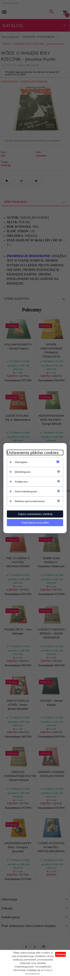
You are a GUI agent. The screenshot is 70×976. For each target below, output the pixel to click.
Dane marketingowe (26, 491)
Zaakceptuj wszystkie (35, 522)
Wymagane (21, 462)
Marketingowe (22, 471)
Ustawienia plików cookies (33, 452)
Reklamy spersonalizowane (30, 501)
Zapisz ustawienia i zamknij (35, 514)
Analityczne (21, 481)
